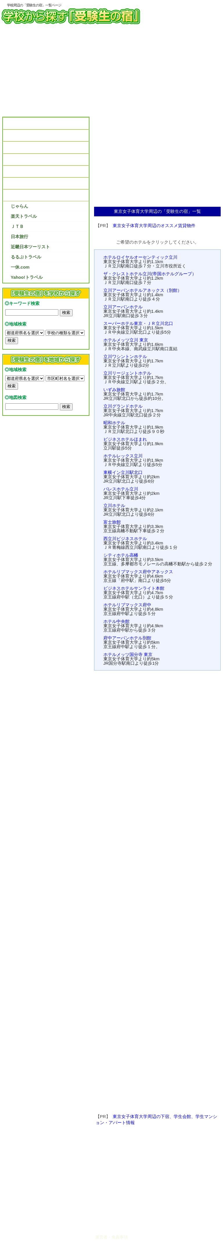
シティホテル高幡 (120, 555)
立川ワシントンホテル (125, 356)
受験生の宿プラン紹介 (28, 195)
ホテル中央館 (116, 621)
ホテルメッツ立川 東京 (125, 339)
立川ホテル (114, 505)
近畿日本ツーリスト (30, 246)
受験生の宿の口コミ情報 (30, 147)
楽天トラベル (24, 216)
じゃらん (19, 206)
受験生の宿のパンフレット (32, 171)
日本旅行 (19, 236)
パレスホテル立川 (120, 488)
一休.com (20, 267)
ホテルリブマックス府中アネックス (138, 571)
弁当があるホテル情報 (28, 159)
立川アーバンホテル (123, 306)
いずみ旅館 (114, 389)
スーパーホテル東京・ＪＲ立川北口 (138, 323)
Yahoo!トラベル (27, 277)
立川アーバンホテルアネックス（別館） (142, 290)
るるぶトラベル (26, 256)
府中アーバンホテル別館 (127, 637)
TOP (11, 123)
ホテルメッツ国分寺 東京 (127, 654)
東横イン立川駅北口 (123, 472)
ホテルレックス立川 (123, 455)
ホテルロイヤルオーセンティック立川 (140, 257)
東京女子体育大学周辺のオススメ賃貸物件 (154, 225)
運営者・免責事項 (111, 1237)
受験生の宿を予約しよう (30, 183)
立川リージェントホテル (127, 373)
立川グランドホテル (123, 406)
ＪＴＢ (17, 226)
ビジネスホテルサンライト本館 (133, 588)
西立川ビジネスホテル (125, 538)
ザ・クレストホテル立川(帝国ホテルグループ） (149, 273)
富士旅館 (112, 522)
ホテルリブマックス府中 (127, 604)
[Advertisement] (111, 72)
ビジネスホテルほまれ (125, 439)
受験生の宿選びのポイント (32, 135)
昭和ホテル (114, 422)
